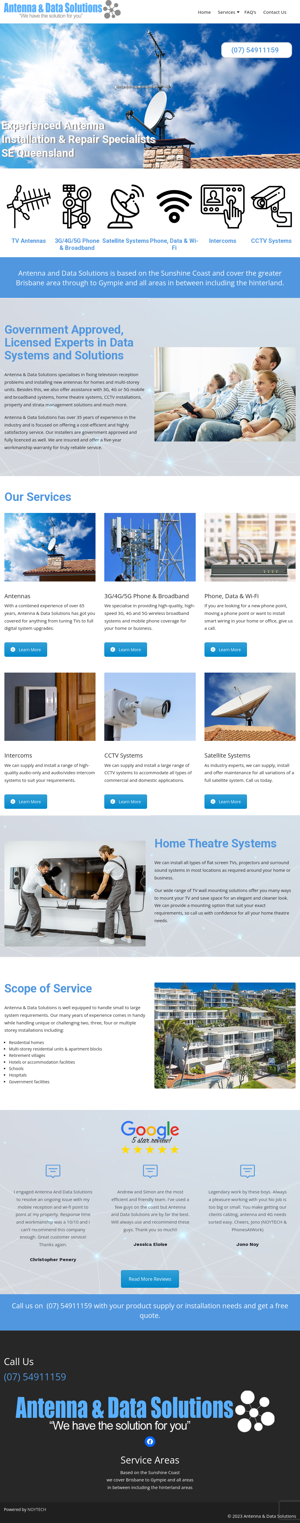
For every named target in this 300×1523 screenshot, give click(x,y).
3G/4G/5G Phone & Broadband (77, 244)
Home (204, 12)
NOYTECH (37, 1509)
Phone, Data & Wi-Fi (174, 244)
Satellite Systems (125, 240)
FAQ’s (250, 12)
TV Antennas (28, 240)
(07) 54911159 (255, 50)
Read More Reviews (150, 1279)
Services (227, 12)
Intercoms (222, 240)
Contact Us (275, 12)
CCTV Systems (271, 240)
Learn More (26, 649)
